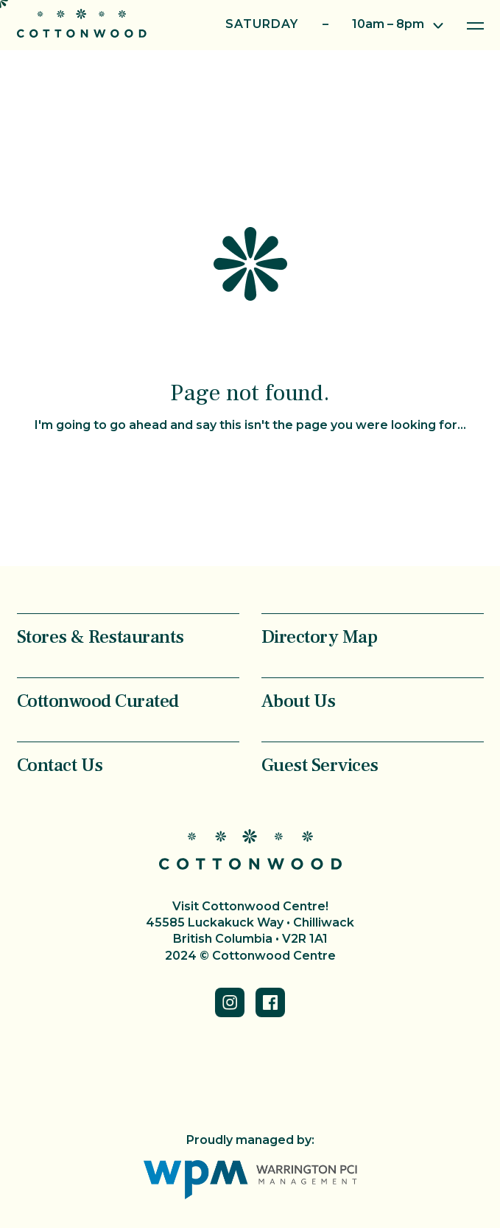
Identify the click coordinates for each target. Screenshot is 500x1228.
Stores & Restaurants (100, 636)
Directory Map (319, 636)
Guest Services (319, 764)
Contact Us (60, 764)
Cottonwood (82, 23)
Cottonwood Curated (98, 700)
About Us (298, 700)
